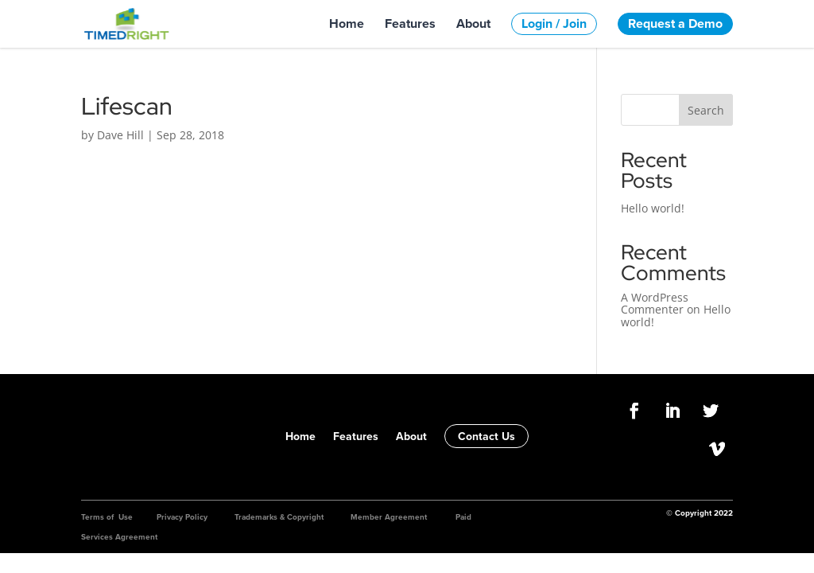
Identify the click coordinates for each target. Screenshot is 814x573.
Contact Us (486, 436)
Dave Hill (120, 134)
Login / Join (554, 23)
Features (410, 23)
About (473, 23)
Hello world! (652, 208)
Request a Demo (675, 23)
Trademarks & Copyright (279, 517)
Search (706, 110)
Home (346, 23)
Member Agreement (389, 517)
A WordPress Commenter (654, 303)
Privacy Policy (182, 517)
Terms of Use (107, 517)
